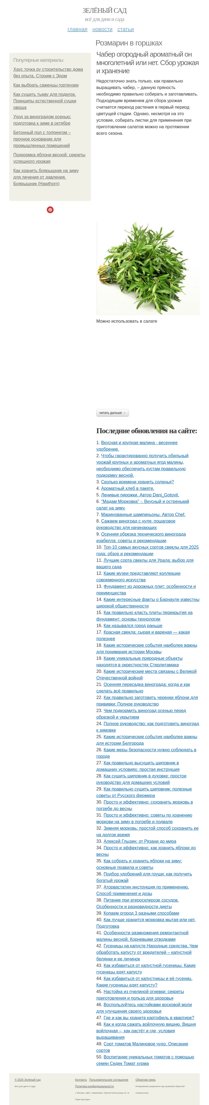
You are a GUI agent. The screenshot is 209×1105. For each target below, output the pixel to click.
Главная (77, 29)
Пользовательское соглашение (108, 1079)
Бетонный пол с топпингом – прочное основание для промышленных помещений (42, 139)
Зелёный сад (105, 10)
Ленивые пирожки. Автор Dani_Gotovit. (140, 495)
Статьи (125, 29)
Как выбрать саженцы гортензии (46, 85)
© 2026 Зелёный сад (28, 1079)
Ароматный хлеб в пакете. (127, 488)
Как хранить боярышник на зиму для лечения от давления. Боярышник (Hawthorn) (46, 177)
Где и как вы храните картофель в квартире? (149, 1017)
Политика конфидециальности (94, 1086)
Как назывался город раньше (133, 625)
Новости (102, 29)
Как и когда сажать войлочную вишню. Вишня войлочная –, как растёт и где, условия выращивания (146, 1031)
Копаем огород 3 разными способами (141, 913)
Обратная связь (146, 1079)
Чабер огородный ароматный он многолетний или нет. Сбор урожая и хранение (147, 62)
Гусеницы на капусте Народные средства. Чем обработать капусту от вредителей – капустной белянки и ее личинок (147, 952)
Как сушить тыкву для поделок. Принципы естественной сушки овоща (44, 101)
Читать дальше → (112, 413)
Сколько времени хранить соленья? (137, 482)
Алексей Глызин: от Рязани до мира (140, 841)
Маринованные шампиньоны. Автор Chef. (143, 514)
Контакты (81, 1079)
